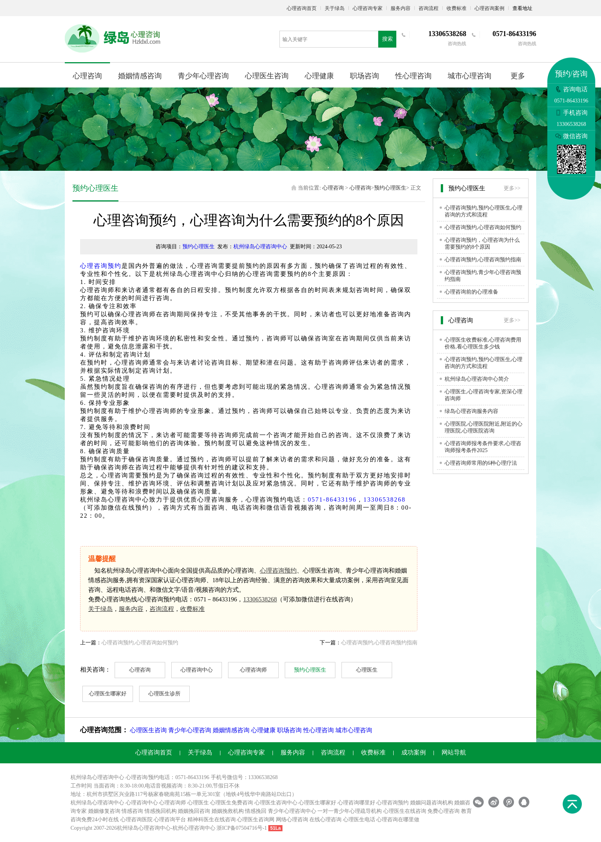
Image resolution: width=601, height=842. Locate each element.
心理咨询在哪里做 (397, 819)
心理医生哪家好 (107, 694)
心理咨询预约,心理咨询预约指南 (379, 643)
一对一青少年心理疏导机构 (349, 811)
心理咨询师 (253, 670)
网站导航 (454, 752)
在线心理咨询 (325, 819)
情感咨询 (132, 811)
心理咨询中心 (197, 670)
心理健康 (319, 76)
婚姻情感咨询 (140, 76)
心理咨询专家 (368, 8)
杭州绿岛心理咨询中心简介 (477, 379)
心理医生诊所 (164, 694)
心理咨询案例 (489, 8)
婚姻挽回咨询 (194, 811)
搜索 (387, 39)
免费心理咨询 (443, 811)
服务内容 (401, 8)
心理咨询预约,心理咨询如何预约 (140, 643)
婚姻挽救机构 (228, 811)
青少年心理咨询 (203, 76)
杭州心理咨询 (188, 828)
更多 (518, 76)
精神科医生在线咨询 (211, 819)
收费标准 (456, 8)
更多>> (512, 188)
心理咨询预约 (101, 266)
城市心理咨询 (469, 76)
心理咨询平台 (170, 819)
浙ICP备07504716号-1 (242, 828)
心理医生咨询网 (255, 819)
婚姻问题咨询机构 (431, 803)
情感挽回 (255, 811)
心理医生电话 (359, 819)
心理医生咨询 (267, 76)
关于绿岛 (335, 8)
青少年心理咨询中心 (292, 811)
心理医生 (367, 670)
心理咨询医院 (136, 819)
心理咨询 (87, 76)
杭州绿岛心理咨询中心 (260, 246)
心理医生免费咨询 (231, 803)
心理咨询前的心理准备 (471, 292)
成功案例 (413, 752)
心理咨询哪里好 (356, 803)
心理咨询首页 (302, 8)
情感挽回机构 (161, 811)
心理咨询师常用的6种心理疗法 (481, 463)
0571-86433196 (332, 499)
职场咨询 (364, 76)
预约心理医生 (390, 188)
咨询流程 (428, 8)
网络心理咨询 (292, 819)
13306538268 (384, 499)
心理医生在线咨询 (404, 811)
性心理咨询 (413, 76)
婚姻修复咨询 (104, 811)
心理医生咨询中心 (276, 803)
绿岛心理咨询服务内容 (471, 411)
